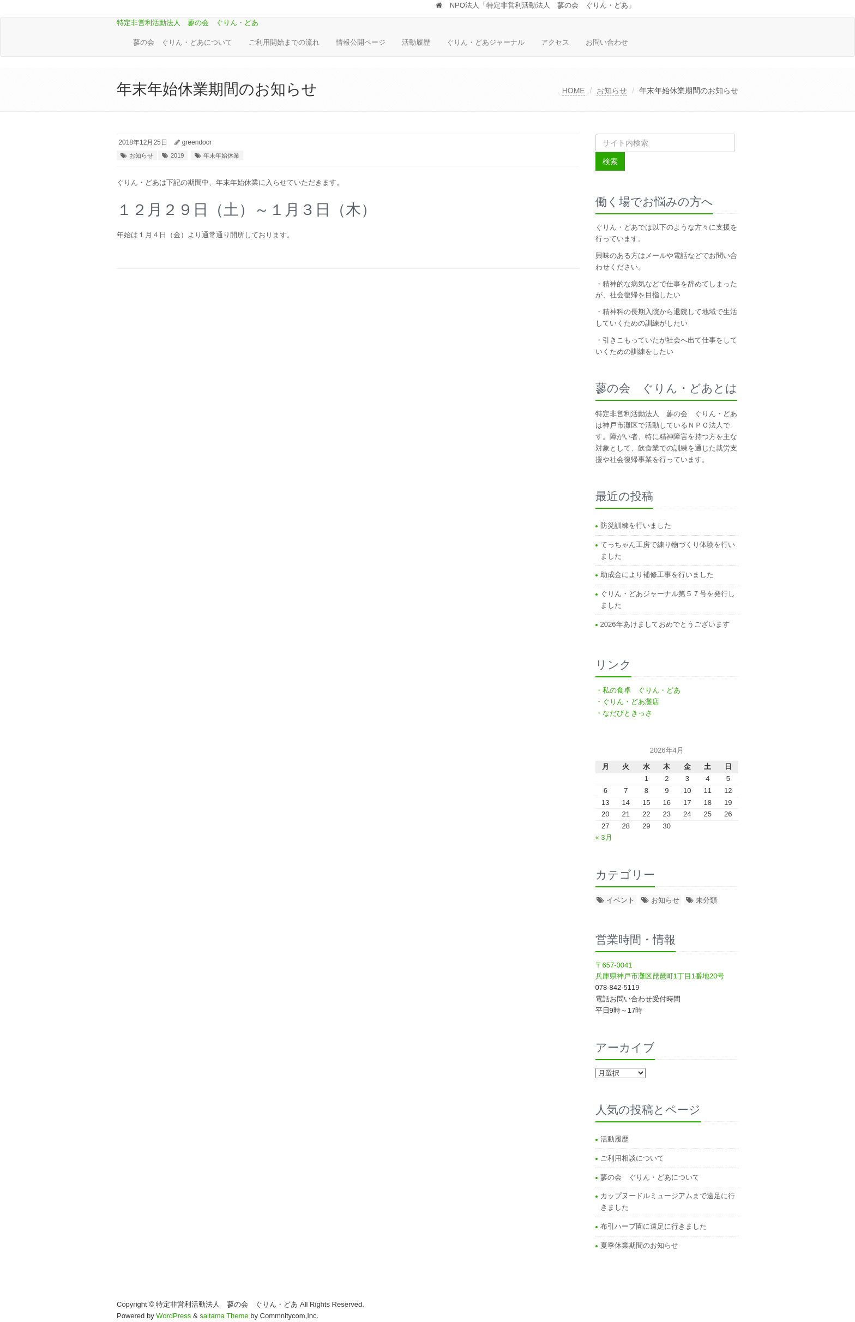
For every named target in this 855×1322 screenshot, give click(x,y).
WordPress (173, 1316)
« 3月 (603, 837)
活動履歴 (416, 42)
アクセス (555, 42)
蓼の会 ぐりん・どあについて (182, 42)
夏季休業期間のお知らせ (639, 1245)
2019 (177, 155)
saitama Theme (224, 1316)
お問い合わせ (607, 42)
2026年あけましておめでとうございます (665, 624)
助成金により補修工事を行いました (657, 574)
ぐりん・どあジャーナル (486, 42)
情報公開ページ (361, 42)
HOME (573, 90)
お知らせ (612, 90)
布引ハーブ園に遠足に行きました (653, 1226)
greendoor (197, 142)
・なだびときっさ (623, 713)
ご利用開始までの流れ (284, 42)
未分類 (706, 900)
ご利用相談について (632, 1158)
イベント (620, 900)
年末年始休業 (221, 155)
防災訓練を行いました (635, 525)
